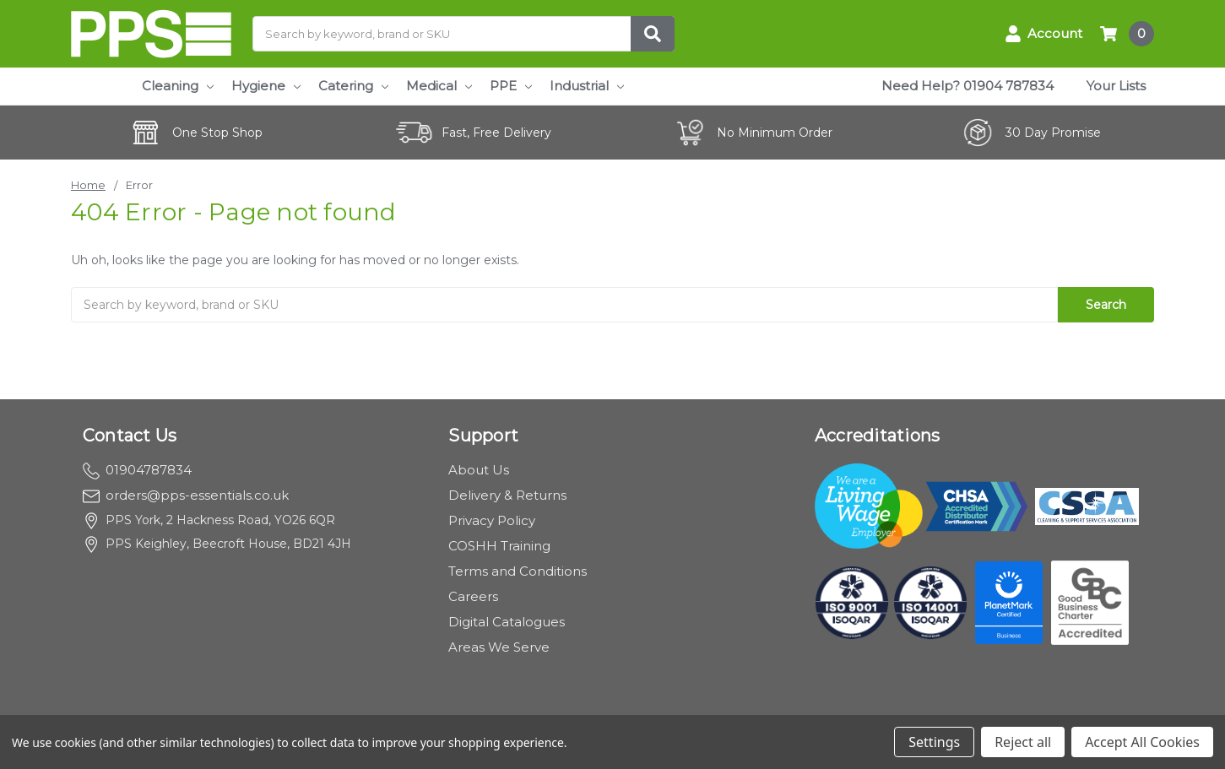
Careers (473, 596)
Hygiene (266, 86)
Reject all (1023, 742)
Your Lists (1116, 86)
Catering (353, 86)
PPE (511, 86)
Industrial (587, 86)
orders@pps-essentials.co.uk (186, 495)
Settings (934, 742)
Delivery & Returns (507, 495)
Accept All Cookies (1142, 742)
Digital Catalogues (506, 622)
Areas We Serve (499, 647)
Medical (439, 86)
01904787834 (137, 470)
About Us (478, 470)
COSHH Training (499, 546)
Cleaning (178, 86)
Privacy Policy (491, 520)
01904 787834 (1008, 86)
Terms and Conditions (517, 571)
